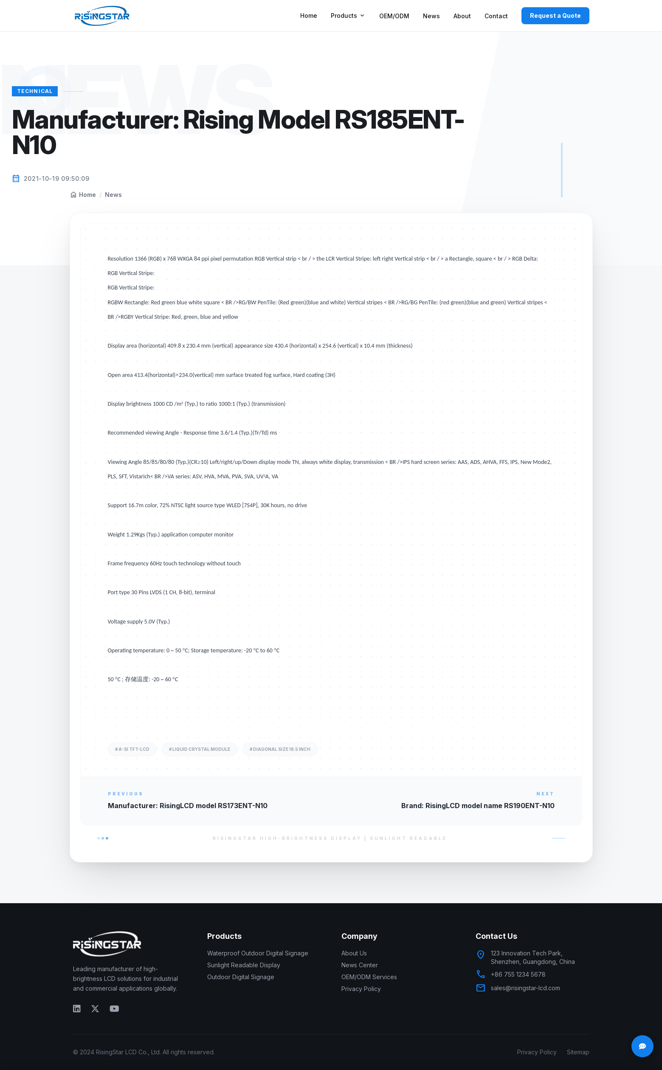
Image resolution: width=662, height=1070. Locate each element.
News (431, 16)
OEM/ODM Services (369, 976)
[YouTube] (114, 1008)
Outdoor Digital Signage (240, 976)
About (462, 16)
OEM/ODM (394, 16)
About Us (354, 953)
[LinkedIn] (77, 1008)
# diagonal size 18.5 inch (280, 749)
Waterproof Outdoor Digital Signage (257, 953)
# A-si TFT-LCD (132, 749)
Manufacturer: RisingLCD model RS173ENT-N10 (188, 805)
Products (348, 15)
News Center (359, 965)
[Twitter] (95, 1008)
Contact (496, 16)
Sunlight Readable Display (243, 965)
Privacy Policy (361, 988)
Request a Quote (555, 15)
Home (308, 15)
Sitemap (578, 1052)
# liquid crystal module (199, 749)
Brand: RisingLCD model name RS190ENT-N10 (478, 805)
